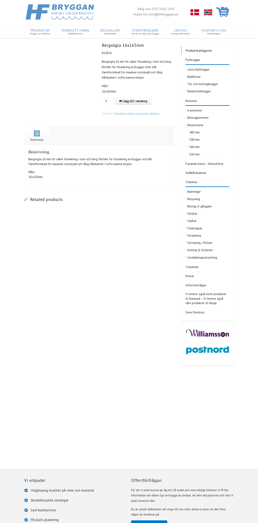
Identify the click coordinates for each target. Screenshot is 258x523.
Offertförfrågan (195, 285)
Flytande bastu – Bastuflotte (204, 164)
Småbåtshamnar (195, 173)
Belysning (193, 199)
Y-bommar (192, 267)
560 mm (194, 147)
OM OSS (180, 31)
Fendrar (192, 213)
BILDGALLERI (110, 31)
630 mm (194, 154)
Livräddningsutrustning (202, 257)
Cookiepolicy (79, 518)
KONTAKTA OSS (214, 31)
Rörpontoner (195, 125)
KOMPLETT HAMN (75, 31)
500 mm (194, 139)
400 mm (194, 132)
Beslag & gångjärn (199, 206)
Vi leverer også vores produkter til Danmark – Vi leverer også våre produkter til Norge (205, 298)
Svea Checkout (195, 312)
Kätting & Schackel (137, 113)
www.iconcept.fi (109, 518)
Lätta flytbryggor (198, 69)
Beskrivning (36, 135)
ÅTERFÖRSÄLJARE (145, 31)
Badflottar (194, 77)
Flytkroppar (194, 228)
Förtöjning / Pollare (199, 243)
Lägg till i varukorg (135, 101)
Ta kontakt (143, 461)
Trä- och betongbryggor (202, 84)
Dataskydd (64, 518)
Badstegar (194, 191)
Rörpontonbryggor (199, 91)
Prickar (189, 276)
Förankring (120, 113)
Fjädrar (192, 221)
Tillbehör (154, 113)
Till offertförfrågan (149, 424)
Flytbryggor (192, 60)
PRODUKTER (40, 31)
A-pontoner (194, 110)
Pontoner (191, 101)
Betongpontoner (198, 118)
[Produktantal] (107, 101)
